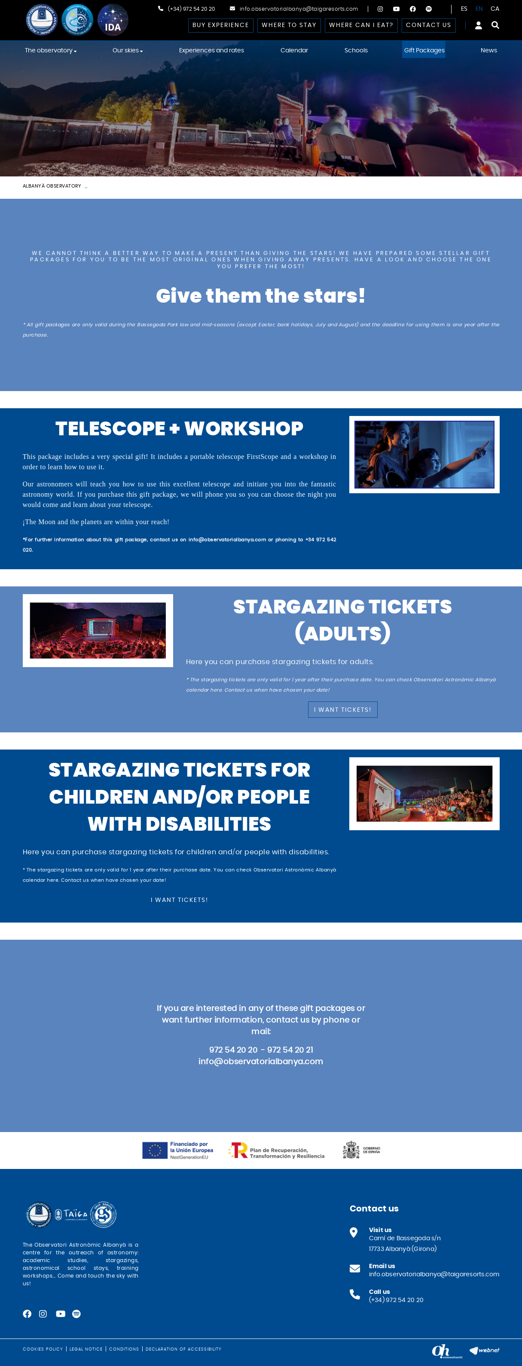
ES (464, 9)
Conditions (124, 1349)
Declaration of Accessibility (184, 1349)
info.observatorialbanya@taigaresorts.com (299, 9)
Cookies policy (43, 1349)
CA (495, 9)
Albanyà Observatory (52, 186)
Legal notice (86, 1349)
